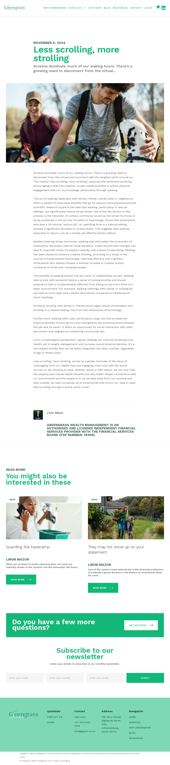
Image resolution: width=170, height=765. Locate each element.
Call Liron (79, 717)
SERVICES (134, 722)
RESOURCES (120, 8)
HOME (132, 717)
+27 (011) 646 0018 (82, 724)
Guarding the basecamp (28, 547)
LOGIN (148, 8)
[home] (14, 8)
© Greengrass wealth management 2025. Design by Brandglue (44, 761)
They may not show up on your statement (116, 550)
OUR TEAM (94, 8)
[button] (78, 7)
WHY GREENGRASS (54, 8)
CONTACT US (54, 717)
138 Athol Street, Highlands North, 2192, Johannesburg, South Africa (111, 724)
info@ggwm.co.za (84, 731)
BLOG (107, 8)
